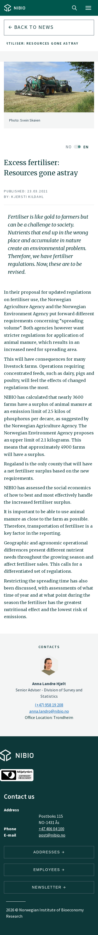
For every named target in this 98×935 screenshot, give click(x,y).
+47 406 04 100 (51, 828)
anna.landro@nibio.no (49, 711)
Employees (49, 870)
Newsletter (49, 887)
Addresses (49, 852)
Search (74, 8)
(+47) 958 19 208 (49, 704)
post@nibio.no (52, 835)
